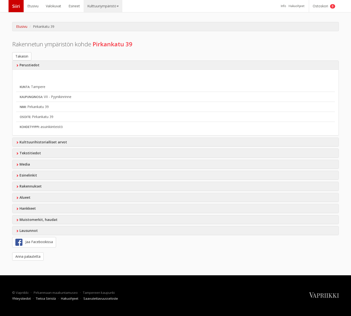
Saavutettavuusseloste (100, 298)
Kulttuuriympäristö (103, 6)
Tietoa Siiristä (46, 298)
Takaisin (21, 56)
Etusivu (33, 6)
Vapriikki (22, 292)
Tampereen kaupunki (99, 292)
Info (283, 6)
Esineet (74, 6)
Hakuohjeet (296, 6)
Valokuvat (53, 6)
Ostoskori (324, 6)
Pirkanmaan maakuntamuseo (56, 292)
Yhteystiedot (21, 298)
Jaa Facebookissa (34, 242)
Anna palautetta (27, 256)
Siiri (16, 6)
